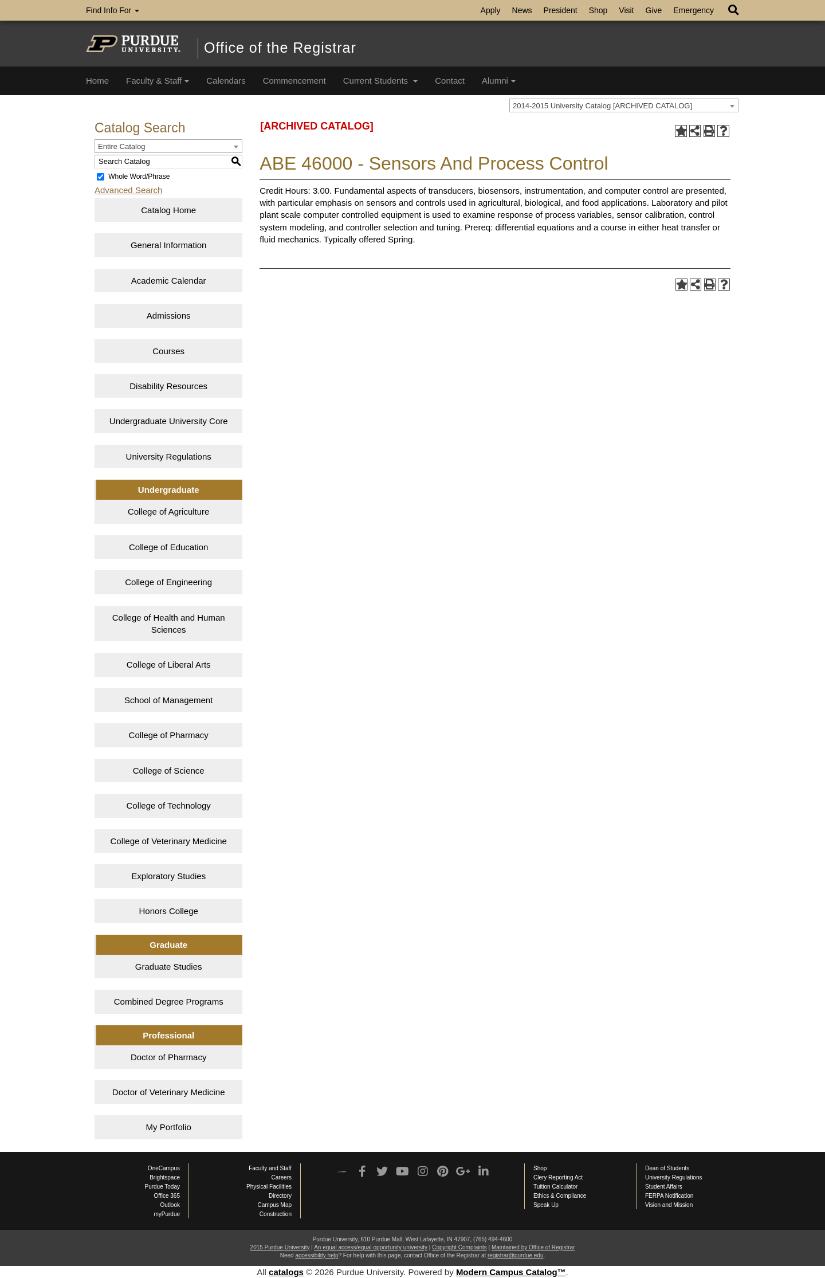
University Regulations (168, 456)
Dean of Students (667, 1168)
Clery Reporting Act (558, 1177)
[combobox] (623, 105)
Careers (281, 1177)
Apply (491, 10)
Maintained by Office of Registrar (533, 1247)
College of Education (168, 547)
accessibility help (316, 1255)
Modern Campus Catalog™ (511, 1272)
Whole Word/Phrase (139, 177)
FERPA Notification (669, 1196)
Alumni (499, 80)
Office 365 (167, 1196)
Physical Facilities (269, 1186)
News (522, 10)
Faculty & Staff (157, 80)
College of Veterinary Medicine (168, 841)
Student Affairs (663, 1186)
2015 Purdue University (280, 1247)
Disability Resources (168, 386)
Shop (598, 10)
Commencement (294, 80)
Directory (280, 1196)
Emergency (693, 10)
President (561, 10)
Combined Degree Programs (168, 1001)
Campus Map (275, 1205)
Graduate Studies (168, 966)
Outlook (170, 1205)
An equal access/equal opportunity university (370, 1247)
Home (97, 80)
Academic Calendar (168, 280)
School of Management (168, 700)
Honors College (168, 911)
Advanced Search (128, 190)
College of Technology (169, 805)
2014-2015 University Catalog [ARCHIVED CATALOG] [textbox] (602, 105)
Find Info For (112, 10)
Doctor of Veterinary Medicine (168, 1092)
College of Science (169, 770)
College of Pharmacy (169, 735)
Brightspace (165, 1177)
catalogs (286, 1272)
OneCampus (164, 1168)
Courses (168, 351)
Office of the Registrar (280, 48)
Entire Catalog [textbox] (121, 146)
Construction (276, 1214)
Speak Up (546, 1205)
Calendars (225, 80)
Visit (626, 10)
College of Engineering (168, 582)
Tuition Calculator (555, 1186)
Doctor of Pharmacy (169, 1057)
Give (654, 10)
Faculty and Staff (270, 1168)
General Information (169, 245)
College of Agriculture (169, 511)
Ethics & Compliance (559, 1196)
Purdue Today (162, 1186)
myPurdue (167, 1214)
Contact (450, 80)
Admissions (169, 315)
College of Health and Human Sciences (168, 623)
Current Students (380, 80)
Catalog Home (168, 210)
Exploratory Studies (168, 876)
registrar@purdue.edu (515, 1255)
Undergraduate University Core (168, 421)
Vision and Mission (669, 1205)
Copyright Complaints (459, 1247)
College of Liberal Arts (169, 664)
